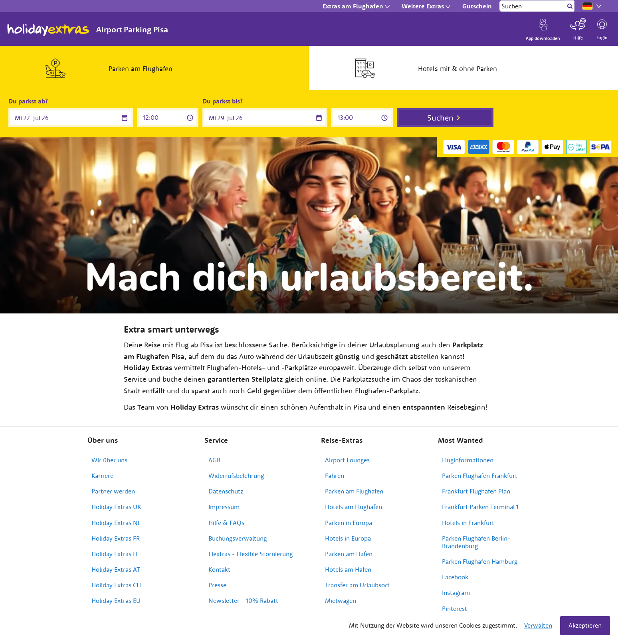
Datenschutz (225, 491)
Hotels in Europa (348, 538)
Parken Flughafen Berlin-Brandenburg (476, 542)
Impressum (224, 507)
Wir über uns (109, 460)
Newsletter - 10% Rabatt (243, 600)
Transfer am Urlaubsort (357, 585)
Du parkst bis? (222, 101)
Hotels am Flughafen (353, 507)
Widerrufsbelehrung (236, 476)
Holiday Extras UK (116, 507)
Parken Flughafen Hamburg (479, 561)
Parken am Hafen (348, 554)
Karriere (102, 476)
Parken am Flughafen (354, 491)
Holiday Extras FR (115, 538)
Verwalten (538, 625)
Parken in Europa (348, 523)
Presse (217, 585)
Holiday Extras (48, 30)
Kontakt (219, 569)
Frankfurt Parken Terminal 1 (480, 507)
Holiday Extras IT (114, 554)
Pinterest (454, 608)
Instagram (456, 592)
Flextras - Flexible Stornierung (250, 554)
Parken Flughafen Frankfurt (479, 476)
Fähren (334, 476)
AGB (214, 460)
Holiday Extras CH (116, 585)
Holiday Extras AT (115, 569)
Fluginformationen (467, 460)
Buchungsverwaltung (237, 538)
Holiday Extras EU (116, 600)
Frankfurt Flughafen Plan (476, 491)
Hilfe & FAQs (226, 523)
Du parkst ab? (28, 101)
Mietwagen (340, 600)
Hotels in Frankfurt (468, 523)
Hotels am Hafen (348, 569)
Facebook (455, 577)
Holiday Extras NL (116, 523)
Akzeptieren (585, 625)
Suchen (440, 118)
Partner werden (113, 491)
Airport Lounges (347, 460)
